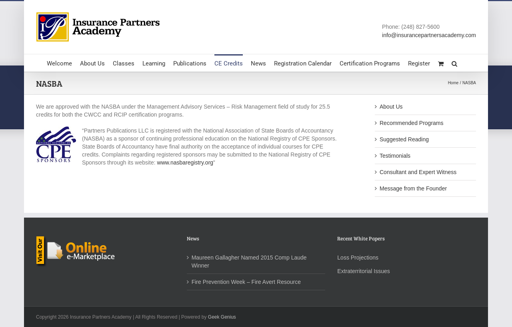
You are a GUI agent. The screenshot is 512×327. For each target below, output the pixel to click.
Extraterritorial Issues (363, 271)
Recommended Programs (412, 123)
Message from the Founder (413, 188)
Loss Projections (357, 257)
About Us (391, 106)
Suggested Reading (404, 139)
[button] (454, 62)
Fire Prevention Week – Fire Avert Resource (246, 282)
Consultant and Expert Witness (418, 172)
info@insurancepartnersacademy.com (429, 35)
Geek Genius (222, 317)
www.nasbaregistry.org (185, 162)
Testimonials (395, 156)
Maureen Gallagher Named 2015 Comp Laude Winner (249, 261)
